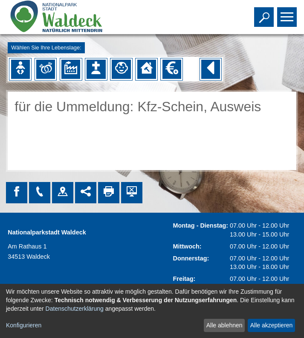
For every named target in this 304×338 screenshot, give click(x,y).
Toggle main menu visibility (288, 13)
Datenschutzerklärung (75, 308)
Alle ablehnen (224, 325)
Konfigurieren (23, 325)
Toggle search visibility (265, 13)
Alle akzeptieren (271, 325)
